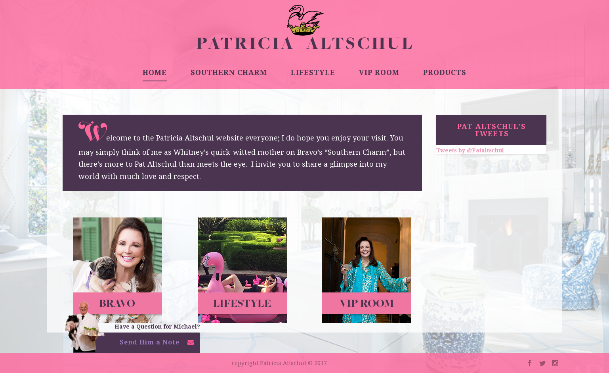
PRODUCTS (444, 73)
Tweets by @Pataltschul (470, 150)
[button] (136, 344)
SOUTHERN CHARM (229, 73)
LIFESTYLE (313, 73)
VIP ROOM (379, 73)
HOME (155, 73)
